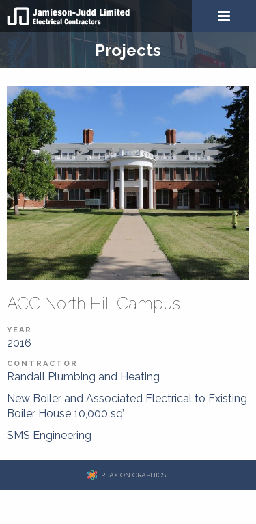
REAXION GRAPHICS (133, 475)
